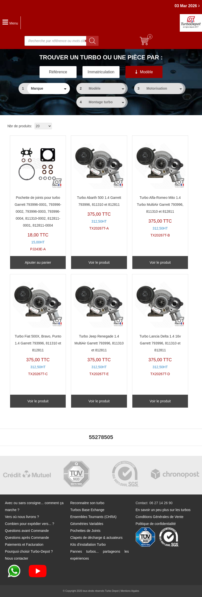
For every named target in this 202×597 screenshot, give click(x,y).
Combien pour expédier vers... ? (29, 524)
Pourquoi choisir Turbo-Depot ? (29, 551)
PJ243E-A (38, 194)
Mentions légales (130, 591)
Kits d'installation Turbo (88, 544)
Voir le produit (99, 262)
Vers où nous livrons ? (22, 517)
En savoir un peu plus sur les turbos (163, 510)
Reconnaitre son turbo (87, 503)
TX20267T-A (99, 184)
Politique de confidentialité (156, 524)
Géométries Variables (86, 524)
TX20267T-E (99, 326)
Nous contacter (16, 558)
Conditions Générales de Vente (159, 517)
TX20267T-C (38, 326)
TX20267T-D (160, 326)
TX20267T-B (160, 187)
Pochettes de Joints (85, 531)
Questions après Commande (27, 538)
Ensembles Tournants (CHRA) (93, 517)
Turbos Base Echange (87, 510)
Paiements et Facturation (24, 544)
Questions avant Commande (27, 531)
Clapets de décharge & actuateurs (96, 538)
